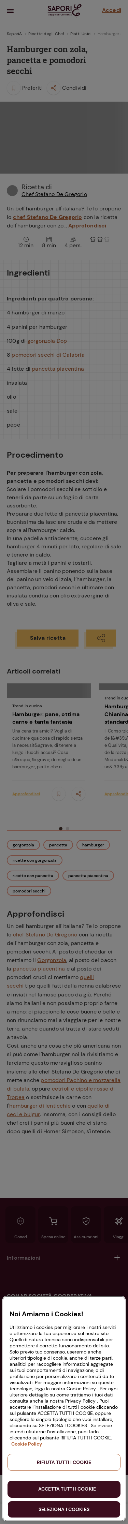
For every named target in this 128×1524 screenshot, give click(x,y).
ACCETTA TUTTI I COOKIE (67, 1489)
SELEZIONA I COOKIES (64, 1509)
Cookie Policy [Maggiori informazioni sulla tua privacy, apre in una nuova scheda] (26, 1444)
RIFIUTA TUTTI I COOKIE (64, 1462)
